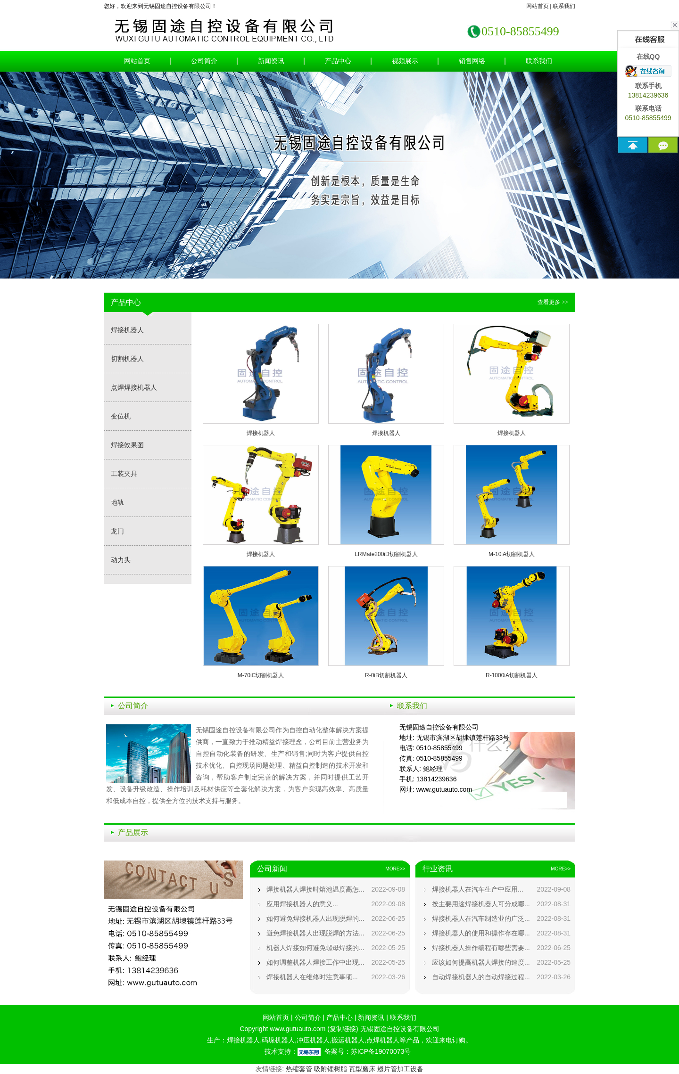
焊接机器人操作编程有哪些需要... (481, 947)
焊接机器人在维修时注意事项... (312, 977)
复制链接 (343, 1029)
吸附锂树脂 (330, 1069)
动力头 (121, 560)
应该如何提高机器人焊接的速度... (481, 962)
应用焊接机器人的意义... (302, 904)
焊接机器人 (127, 330)
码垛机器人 (278, 1040)
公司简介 (204, 61)
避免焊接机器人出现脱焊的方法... (315, 933)
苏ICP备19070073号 (381, 1051)
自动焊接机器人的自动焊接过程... (481, 977)
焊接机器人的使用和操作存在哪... (481, 933)
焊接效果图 (127, 445)
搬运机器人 (347, 1040)
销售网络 (472, 61)
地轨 (117, 502)
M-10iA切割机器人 (512, 554)
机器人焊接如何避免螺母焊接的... (315, 947)
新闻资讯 (271, 61)
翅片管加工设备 (400, 1069)
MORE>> (395, 868)
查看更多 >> (553, 302)
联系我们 (564, 6)
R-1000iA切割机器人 (512, 675)
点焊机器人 (382, 1040)
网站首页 (537, 6)
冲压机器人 (313, 1040)
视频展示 (405, 61)
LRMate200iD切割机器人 (386, 554)
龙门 (117, 531)
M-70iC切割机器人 (261, 675)
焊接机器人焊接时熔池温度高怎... (315, 889)
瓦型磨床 (362, 1069)
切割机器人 (127, 358)
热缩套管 (299, 1069)
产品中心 (338, 61)
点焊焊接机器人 (134, 387)
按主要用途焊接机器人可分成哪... (481, 904)
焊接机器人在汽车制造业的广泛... (481, 918)
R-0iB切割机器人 (386, 675)
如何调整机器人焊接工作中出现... (315, 962)
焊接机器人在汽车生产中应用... (477, 889)
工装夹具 (124, 473)
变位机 (121, 416)
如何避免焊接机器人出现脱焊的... (315, 918)
